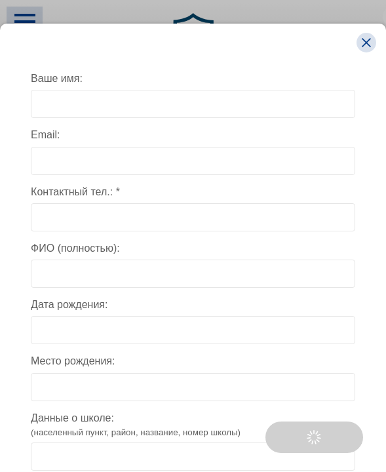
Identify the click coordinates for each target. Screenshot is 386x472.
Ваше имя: (57, 78)
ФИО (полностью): (75, 248)
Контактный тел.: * (75, 191)
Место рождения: (73, 360)
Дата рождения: (69, 304)
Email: (45, 134)
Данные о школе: (193, 425)
